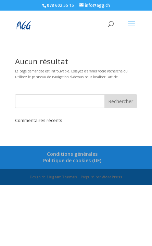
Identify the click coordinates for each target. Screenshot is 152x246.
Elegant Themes (62, 177)
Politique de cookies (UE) (72, 160)
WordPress (112, 177)
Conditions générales (72, 154)
